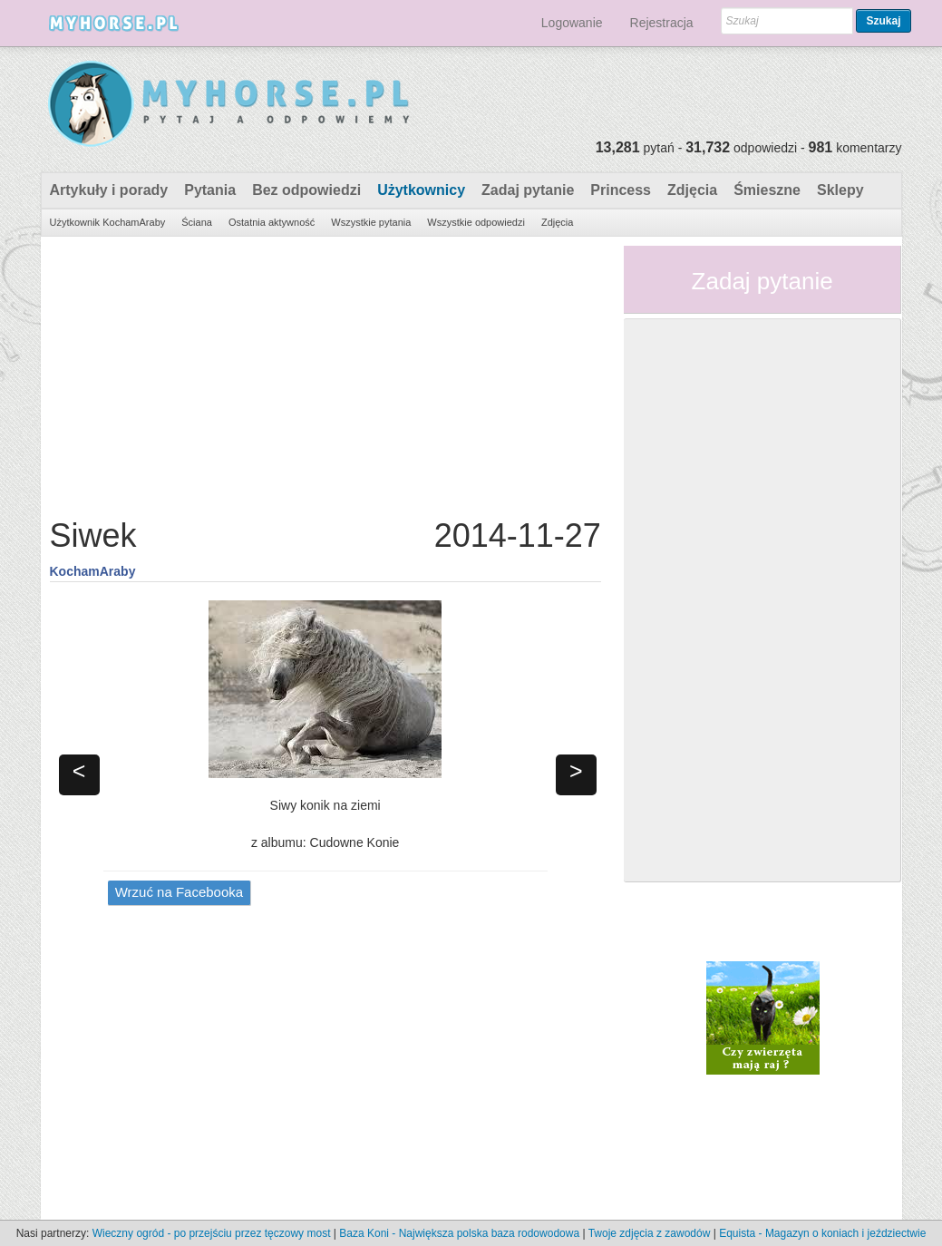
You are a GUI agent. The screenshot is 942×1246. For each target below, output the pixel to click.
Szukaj (883, 21)
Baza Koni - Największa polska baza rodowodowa (459, 1233)
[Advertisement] (325, 373)
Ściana (196, 222)
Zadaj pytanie (527, 190)
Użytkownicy (421, 190)
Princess (620, 190)
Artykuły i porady (109, 190)
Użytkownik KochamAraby (108, 222)
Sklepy (840, 190)
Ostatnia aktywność (271, 222)
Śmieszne (767, 190)
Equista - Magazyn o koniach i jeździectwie (822, 1233)
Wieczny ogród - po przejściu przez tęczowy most (211, 1233)
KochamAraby (93, 571)
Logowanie (572, 22)
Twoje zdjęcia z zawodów (649, 1233)
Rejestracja (662, 22)
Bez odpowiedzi (306, 190)
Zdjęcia (692, 190)
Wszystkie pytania (371, 222)
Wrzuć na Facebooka (179, 892)
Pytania (210, 190)
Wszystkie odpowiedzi (476, 222)
